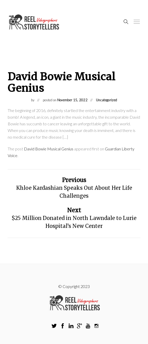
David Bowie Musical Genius (48, 148)
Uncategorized (106, 100)
